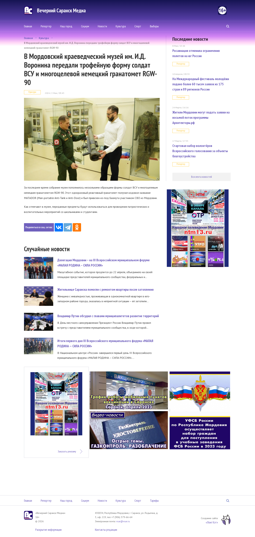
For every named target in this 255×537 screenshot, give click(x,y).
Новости (102, 26)
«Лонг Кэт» (212, 522)
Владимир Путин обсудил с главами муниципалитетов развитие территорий (108, 316)
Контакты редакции (106, 530)
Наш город (66, 26)
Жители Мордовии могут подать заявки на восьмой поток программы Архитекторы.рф (201, 117)
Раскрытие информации (48, 530)
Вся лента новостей (201, 176)
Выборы (154, 26)
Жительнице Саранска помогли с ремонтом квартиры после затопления (105, 289)
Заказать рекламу (67, 451)
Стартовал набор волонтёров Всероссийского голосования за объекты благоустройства (200, 150)
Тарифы (154, 501)
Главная (28, 26)
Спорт (137, 26)
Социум (85, 26)
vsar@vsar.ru (123, 521)
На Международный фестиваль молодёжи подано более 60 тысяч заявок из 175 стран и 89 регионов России (200, 84)
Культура (121, 26)
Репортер (46, 26)
